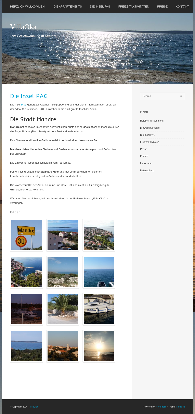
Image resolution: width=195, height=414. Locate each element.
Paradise (180, 406)
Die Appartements (67, 6)
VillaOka (23, 27)
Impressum (146, 163)
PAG (24, 104)
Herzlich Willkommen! (27, 6)
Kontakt (182, 6)
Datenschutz (147, 170)
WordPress (160, 406)
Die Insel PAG (100, 6)
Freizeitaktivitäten (133, 6)
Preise (162, 6)
